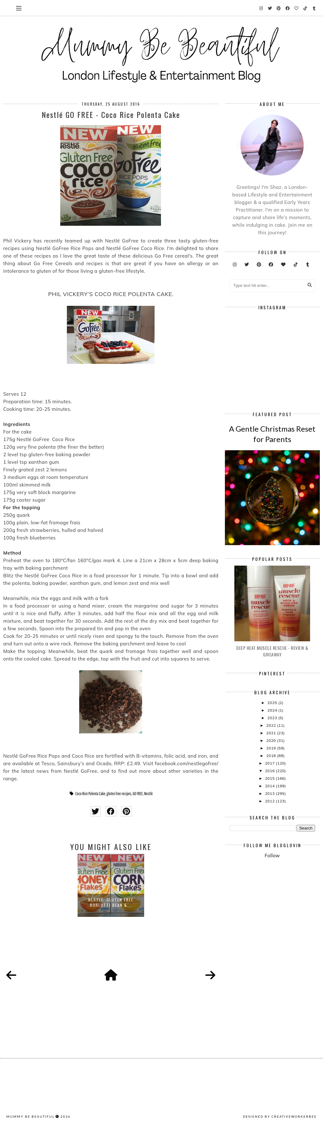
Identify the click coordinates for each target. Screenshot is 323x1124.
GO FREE (138, 793)
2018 (271, 755)
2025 (272, 702)
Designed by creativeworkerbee (280, 1116)
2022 (271, 725)
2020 (271, 740)
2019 (271, 748)
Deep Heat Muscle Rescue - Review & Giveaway (272, 651)
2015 (270, 778)
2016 (270, 770)
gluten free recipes (119, 793)
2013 (270, 793)
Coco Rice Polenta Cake (90, 793)
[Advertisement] (276, 910)
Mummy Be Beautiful (30, 1116)
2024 (272, 710)
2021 (271, 733)
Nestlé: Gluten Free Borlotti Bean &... (110, 902)
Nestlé (148, 793)
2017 (270, 763)
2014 (270, 785)
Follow (272, 856)
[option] (111, 885)
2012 (270, 801)
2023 (272, 717)
